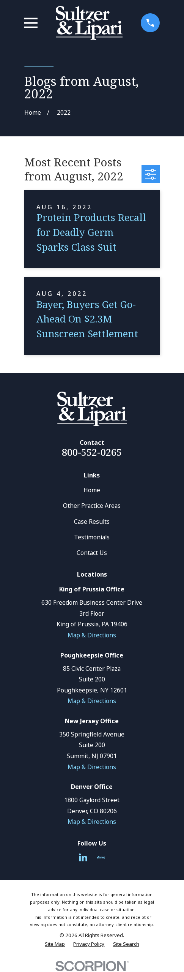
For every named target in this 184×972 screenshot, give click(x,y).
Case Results (92, 521)
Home (91, 490)
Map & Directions (92, 635)
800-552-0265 (92, 452)
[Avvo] (101, 857)
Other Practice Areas (92, 505)
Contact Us (92, 552)
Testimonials (92, 537)
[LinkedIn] (83, 857)
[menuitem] (55, 944)
